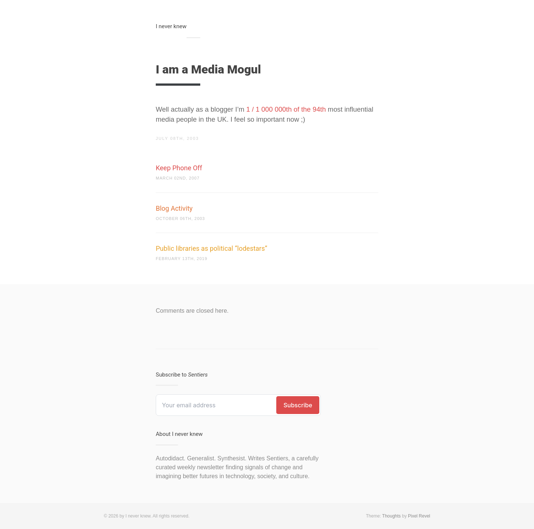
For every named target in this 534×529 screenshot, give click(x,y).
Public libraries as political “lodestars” (211, 248)
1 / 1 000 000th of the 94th (286, 109)
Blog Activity (174, 208)
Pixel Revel (419, 516)
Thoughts (391, 516)
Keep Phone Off (179, 168)
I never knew (171, 26)
